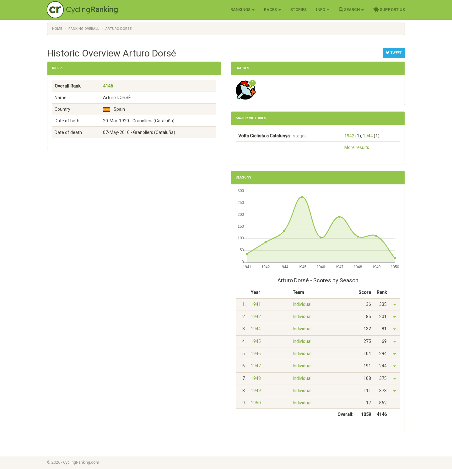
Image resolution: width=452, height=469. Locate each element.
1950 (256, 402)
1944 (368, 135)
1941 (256, 304)
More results (356, 147)
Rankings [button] (242, 9)
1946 (256, 353)
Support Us (389, 9)
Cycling (92, 9)
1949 (256, 390)
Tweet (394, 53)
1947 (256, 365)
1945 (256, 341)
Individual (302, 304)
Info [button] (322, 9)
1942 (349, 135)
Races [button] (272, 9)
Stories (298, 9)
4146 (108, 85)
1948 (256, 378)
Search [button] (351, 9)
